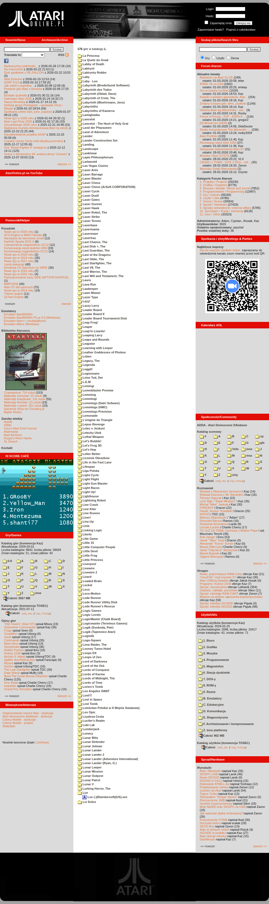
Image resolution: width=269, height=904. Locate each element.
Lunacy (85, 733)
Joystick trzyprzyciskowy (216, 803)
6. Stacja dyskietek (214, 672)
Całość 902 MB (211, 735)
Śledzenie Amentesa (213, 524)
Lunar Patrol (89, 780)
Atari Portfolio (209, 136)
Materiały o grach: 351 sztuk (23, 405)
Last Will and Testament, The (101, 276)
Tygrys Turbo (208, 793)
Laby (84, 77)
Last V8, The (89, 267)
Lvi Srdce (87, 801)
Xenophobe (11, 646)
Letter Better (89, 454)
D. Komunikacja (212, 711)
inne (35, 593)
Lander (85, 136)
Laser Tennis (89, 220)
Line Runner (89, 513)
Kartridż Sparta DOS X (19, 241)
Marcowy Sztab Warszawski (218, 168)
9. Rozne (206, 691)
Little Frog (87, 555)
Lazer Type (88, 297)
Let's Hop (87, 449)
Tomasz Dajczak (210, 498)
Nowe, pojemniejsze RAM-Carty (221, 574)
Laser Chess (89, 182)
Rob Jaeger (207, 537)
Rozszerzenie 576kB (213, 819)
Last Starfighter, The (94, 263)
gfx (260, 442)
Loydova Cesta (91, 716)
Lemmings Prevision (95, 411)
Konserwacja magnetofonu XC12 (26, 251)
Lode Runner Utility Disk (97, 602)
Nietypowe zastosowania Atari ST (222, 149)
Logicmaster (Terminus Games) (102, 623)
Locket (85, 585)
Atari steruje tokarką (213, 836)
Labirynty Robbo (92, 72)
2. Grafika (207, 647)
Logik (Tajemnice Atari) (96, 631)
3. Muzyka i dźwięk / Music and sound (225, 188)
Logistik (86, 636)
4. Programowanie (213, 659)
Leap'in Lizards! (91, 331)
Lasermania (88, 229)
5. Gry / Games (210, 194)
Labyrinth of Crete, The (96, 98)
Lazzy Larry (88, 305)
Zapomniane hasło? (211, 29)
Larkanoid (87, 161)
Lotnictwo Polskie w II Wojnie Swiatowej (109, 708)
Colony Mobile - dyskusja (19, 719)
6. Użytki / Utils (210, 198)
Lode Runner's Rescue (96, 606)
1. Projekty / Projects (213, 181)
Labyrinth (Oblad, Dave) (97, 93)
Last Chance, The (92, 242)
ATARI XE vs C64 (211, 84)
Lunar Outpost (90, 775)
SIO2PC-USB (209, 774)
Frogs (8, 630)
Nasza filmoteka (14, 101)
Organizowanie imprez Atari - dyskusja (27, 713)
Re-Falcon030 (13, 69)
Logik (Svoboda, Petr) (96, 627)
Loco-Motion (89, 593)
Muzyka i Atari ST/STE (215, 155)
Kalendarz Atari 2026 (18, 98)
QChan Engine (14, 297)
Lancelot (86, 119)
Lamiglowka (89, 115)
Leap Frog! (88, 322)
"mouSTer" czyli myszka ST (218, 577)
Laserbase (87, 225)
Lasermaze (88, 233)
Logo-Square (89, 640)
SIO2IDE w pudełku (213, 832)
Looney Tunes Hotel (94, 648)
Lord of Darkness (92, 661)
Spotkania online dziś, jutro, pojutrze (28, 111)
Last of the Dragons (94, 254)
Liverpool (87, 564)
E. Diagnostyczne (213, 717)
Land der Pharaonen (94, 127)
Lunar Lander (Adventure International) (108, 759)
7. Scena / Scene (211, 201)
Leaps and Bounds (93, 339)
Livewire (86, 568)
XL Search (11, 441)
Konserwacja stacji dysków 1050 (25, 248)
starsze (66, 303)
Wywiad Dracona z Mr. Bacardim (221, 494)
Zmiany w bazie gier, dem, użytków (223, 103)
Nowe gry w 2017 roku (19, 261)
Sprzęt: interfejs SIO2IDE (216, 603)
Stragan (202, 570)
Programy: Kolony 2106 (215, 583)
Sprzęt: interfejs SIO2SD (216, 606)
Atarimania (11, 431)
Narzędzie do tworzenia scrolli (24, 238)
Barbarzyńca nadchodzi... (21, 66)
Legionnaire (88, 373)
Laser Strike (89, 216)
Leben (84, 356)
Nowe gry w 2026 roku (19, 118)
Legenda (86, 364)
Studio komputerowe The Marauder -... (225, 129)
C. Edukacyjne (211, 704)
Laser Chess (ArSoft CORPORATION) (106, 187)
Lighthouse (88, 496)
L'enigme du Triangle (95, 420)
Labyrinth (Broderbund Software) (104, 85)
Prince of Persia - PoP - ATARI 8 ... (223, 116)
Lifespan (86, 466)
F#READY (207, 507)
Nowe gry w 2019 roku (19, 257)
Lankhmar (87, 153)
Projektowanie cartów (214, 787)
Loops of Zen (89, 657)
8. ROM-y (207, 685)
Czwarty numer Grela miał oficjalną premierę (33, 141)
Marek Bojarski (210, 553)
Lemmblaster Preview (95, 390)
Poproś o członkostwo (240, 29)
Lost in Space (90, 699)
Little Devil (88, 551)
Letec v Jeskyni (91, 428)
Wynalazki (204, 767)
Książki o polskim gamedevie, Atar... (223, 97)
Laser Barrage (90, 174)
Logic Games (89, 610)
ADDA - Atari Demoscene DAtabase (222, 425)
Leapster (86, 343)
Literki (85, 534)
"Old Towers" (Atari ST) (19, 624)
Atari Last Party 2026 (18, 121)
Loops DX (87, 653)
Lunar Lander (90, 750)
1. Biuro (206, 640)
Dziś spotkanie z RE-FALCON (24, 72)
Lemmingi (87, 398)
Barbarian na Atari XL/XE (216, 77)
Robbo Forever (14, 650)
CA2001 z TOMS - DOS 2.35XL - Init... (225, 162)
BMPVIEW (11, 283)
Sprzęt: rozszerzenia (213, 587)
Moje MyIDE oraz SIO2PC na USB (223, 806)
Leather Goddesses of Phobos (102, 352)
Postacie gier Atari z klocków (23, 88)
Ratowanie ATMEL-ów (214, 784)
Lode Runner (89, 597)
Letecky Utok (89, 432)
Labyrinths (88, 106)
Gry (207, 58)
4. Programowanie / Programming (222, 191)
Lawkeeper (88, 288)
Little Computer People (96, 547)
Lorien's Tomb (90, 686)
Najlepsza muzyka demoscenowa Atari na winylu (36, 128)
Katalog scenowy (209, 431)
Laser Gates (89, 199)
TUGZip (45, 613)
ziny (232, 474)
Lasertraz (87, 238)
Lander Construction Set (97, 140)
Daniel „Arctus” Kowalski (216, 511)
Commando (12, 640)
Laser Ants (88, 170)
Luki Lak (86, 725)
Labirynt (86, 68)
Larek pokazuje (14, 264)
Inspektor (10, 686)
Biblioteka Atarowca (15, 330)
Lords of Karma (91, 674)
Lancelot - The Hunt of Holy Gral (103, 123)
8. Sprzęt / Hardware (213, 204)
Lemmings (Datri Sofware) (99, 403)
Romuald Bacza (210, 520)
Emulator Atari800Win (18, 314)
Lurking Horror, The (94, 788)
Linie (84, 526)
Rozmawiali (205, 488)
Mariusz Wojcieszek (213, 517)
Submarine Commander (20, 627)
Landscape (88, 148)
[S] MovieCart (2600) (213, 123)
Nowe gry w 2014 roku (19, 290)
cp (259, 436)
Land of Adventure (93, 132)
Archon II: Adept (15, 656)
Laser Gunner (90, 204)
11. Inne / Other (210, 214)
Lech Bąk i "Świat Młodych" (218, 501)
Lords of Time (90, 682)
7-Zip (37, 613)
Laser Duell (88, 195)
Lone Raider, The (92, 644)
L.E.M (84, 382)
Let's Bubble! (89, 441)
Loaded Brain (90, 581)
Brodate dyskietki (15, 95)
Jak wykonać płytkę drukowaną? (221, 813)
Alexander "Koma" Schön (216, 543)
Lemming (87, 394)
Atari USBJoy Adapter (214, 580)
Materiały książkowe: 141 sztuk (24, 399)
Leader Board (90, 310)
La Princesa (88, 55)
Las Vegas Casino (93, 165)
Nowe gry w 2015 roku (19, 274)
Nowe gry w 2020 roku (19, 254)
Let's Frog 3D (90, 445)
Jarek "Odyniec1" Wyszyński (218, 550)
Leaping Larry (90, 335)
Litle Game (88, 538)
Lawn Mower (89, 292)
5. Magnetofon (211, 666)
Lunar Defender (91, 741)
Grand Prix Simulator (18, 689)
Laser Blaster (90, 178)
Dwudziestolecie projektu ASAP (25, 134)
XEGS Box (207, 826)
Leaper (85, 326)
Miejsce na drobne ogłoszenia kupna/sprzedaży (231, 596)
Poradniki (8, 228)
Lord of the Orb (91, 665)
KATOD (205, 514)
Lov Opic (86, 712)
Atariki (8, 421)
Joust (7, 637)
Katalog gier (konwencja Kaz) (22, 543)
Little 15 (86, 542)
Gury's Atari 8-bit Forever (20, 428)
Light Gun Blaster (93, 483)
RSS (63, 54)
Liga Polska (88, 470)
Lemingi (86, 386)
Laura (84, 280)
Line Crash (88, 504)
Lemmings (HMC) (92, 407)
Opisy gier (8, 620)
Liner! (84, 517)
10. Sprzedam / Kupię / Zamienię (221, 211)
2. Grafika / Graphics (213, 185)
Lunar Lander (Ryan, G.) (97, 763)
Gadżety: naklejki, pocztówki (218, 590)
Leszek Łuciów (209, 527)
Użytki (220, 58)
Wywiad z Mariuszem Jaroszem (221, 491)
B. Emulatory (210, 698)
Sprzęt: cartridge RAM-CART (219, 593)
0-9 (7, 561)
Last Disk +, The (91, 246)
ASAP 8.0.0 (12, 82)
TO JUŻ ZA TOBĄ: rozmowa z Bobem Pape (229, 530)
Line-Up (86, 521)
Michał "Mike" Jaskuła (214, 504)
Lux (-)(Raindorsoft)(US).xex (104, 797)
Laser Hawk (88, 208)
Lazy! (84, 301)
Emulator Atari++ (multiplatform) (25, 320)
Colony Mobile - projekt (17, 722)
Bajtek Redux (12, 412)
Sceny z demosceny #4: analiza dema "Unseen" (36, 154)
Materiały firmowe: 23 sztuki (22, 402)
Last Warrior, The (92, 271)
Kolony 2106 (12, 653)
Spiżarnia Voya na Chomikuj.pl (24, 408)
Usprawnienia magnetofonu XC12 (26, 244)
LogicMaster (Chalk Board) (99, 619)
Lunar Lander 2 (91, 754)
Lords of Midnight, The (96, 678)
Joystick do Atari (210, 790)
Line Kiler (87, 509)
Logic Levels (89, 614)
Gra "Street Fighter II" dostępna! (25, 147)
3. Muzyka (207, 653)
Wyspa (8, 663)
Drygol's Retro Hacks (18, 438)
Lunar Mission (90, 771)
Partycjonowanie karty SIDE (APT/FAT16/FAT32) (36, 277)
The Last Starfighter (17, 669)
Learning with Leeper (95, 348)
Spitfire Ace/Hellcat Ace (19, 659)
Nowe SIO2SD (209, 777)
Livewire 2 (87, 572)
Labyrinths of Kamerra (96, 110)
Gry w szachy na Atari (214, 90)
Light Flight (88, 479)
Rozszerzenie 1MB (212, 800)
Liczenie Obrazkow (94, 458)
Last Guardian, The (94, 250)
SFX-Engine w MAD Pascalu (23, 235)
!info (233, 449)
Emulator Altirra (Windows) (21, 324)
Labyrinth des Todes (95, 89)
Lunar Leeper (90, 767)
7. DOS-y (207, 679)
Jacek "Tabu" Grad (212, 540)
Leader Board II (91, 314)
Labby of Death (91, 64)
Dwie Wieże (12, 672)
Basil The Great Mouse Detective (26, 676)
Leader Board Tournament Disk (102, 318)
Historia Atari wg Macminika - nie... (223, 110)
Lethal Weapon (91, 436)
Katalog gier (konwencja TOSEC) (24, 605)
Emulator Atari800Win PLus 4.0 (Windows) (32, 317)
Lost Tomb (88, 703)
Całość (13, 613)
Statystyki (8, 726)
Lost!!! (85, 695)
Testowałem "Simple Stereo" (218, 797)
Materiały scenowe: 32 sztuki (23, 395)
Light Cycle (88, 475)
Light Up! (87, 492)
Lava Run (87, 284)
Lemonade (88, 415)
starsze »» (64, 164)
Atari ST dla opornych (18, 287)
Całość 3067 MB (16, 598)
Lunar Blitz (88, 737)
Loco (84, 589)
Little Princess (90, 559)
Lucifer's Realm (91, 720)
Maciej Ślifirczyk (210, 546)
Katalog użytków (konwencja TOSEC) (223, 743)
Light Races (88, 487)
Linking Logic (90, 530)
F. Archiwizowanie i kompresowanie (226, 724)
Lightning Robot (92, 500)
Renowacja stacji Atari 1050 (218, 142)
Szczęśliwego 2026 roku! (20, 124)
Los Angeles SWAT (94, 691)
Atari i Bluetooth (210, 771)
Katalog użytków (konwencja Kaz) (221, 622)
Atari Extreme (13, 79)
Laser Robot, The (92, 212)
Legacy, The (89, 360)
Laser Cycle (88, 191)
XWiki (7, 425)
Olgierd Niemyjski (211, 556)
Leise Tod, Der (90, 377)
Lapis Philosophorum (95, 157)
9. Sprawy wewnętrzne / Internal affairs (225, 207)
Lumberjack (88, 729)
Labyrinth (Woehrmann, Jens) (101, 102)
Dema (235, 58)
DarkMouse (207, 839)
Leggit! (85, 369)
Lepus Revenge (91, 424)
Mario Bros (11, 643)
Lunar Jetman (90, 746)
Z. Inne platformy (212, 730)
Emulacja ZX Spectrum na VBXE (26, 267)
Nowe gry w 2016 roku (19, 270)
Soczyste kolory (210, 823)
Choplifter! (11, 633)
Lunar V (86, 784)
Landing (86, 144)
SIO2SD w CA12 (211, 780)
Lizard (84, 576)
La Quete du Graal (93, 60)
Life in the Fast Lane (94, 462)
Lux (83, 792)
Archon (9, 666)
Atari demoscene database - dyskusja (27, 716)
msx (246, 455)
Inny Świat (11, 682)
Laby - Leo (88, 81)
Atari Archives (13, 435)
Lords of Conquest (93, 669)
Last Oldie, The (91, 259)
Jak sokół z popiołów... (19, 85)
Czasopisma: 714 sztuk (19, 392)
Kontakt (6, 448)
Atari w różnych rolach (214, 829)
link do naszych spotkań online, (220, 250)
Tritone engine (13, 293)
